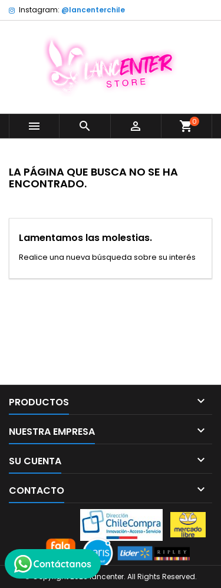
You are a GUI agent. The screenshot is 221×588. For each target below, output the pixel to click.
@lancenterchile (93, 10)
